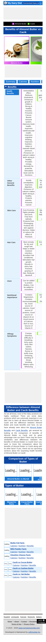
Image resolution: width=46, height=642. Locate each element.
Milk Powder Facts (18, 549)
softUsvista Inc (34, 632)
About (16, 621)
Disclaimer (33, 621)
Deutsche (31, 617)
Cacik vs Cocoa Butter (22, 562)
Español (7, 617)
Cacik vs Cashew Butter (23, 568)
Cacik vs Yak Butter (21, 574)
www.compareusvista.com (29, 628)
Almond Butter (16, 63)
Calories (23, 82)
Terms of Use (16, 624)
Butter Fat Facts (17, 543)
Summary (10, 82)
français (23, 617)
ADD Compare (41, 621)
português (15, 617)
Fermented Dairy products (33, 3)
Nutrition (35, 82)
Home (10, 621)
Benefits (30, 546)
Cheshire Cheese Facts (20, 555)
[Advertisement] (23, 13)
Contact (24, 621)
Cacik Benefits (22, 430)
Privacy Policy (29, 624)
